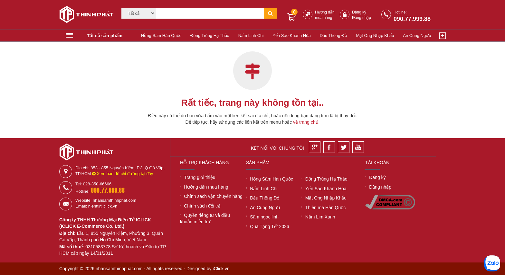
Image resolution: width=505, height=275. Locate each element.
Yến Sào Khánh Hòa (291, 35)
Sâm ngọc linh (264, 216)
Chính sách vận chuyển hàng (213, 196)
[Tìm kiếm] (210, 13)
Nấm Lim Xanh (320, 216)
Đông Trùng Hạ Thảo (209, 35)
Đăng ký (359, 12)
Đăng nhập (361, 17)
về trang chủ (305, 122)
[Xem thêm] (442, 35)
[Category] (138, 13)
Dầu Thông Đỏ (333, 35)
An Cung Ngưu (417, 35)
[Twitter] (343, 147)
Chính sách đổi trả (202, 205)
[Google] (314, 147)
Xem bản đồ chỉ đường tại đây (122, 173)
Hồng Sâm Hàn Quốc (161, 35)
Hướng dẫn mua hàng (206, 187)
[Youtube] (358, 147)
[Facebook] (329, 147)
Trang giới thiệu (199, 177)
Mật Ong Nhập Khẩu (375, 35)
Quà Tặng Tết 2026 (269, 226)
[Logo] (84, 15)
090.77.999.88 (412, 19)
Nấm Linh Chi (251, 35)
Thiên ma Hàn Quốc (325, 207)
